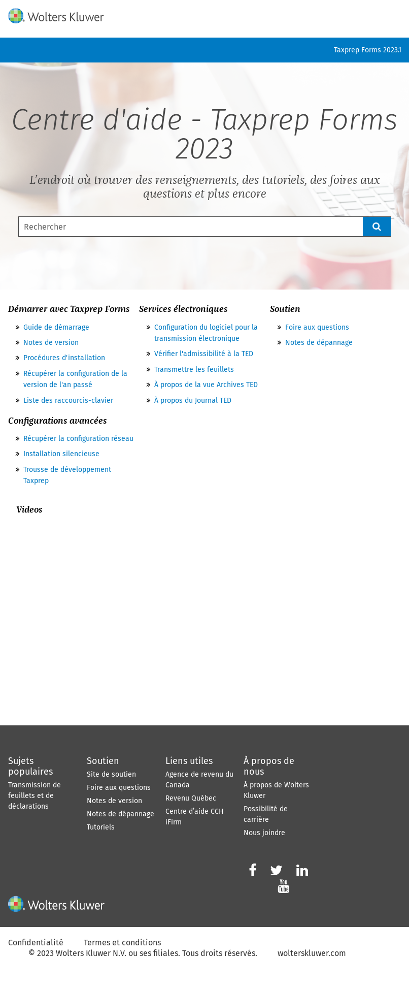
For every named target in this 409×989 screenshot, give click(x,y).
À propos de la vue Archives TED (206, 384)
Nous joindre (264, 832)
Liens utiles (189, 761)
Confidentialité (35, 942)
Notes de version (51, 342)
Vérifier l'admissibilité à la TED (203, 353)
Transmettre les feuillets (194, 369)
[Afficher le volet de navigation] (395, 14)
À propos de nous (269, 766)
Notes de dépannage (319, 342)
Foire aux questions (317, 327)
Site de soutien (111, 774)
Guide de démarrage (56, 327)
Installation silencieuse (61, 454)
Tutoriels (101, 827)
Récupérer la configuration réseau (78, 438)
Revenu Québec (190, 798)
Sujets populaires (30, 766)
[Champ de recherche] (204, 226)
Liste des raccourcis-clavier (68, 400)
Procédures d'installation (64, 358)
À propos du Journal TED (192, 400)
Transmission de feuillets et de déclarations (34, 796)
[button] (377, 226)
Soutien (103, 761)
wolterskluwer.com (312, 953)
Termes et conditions (122, 942)
